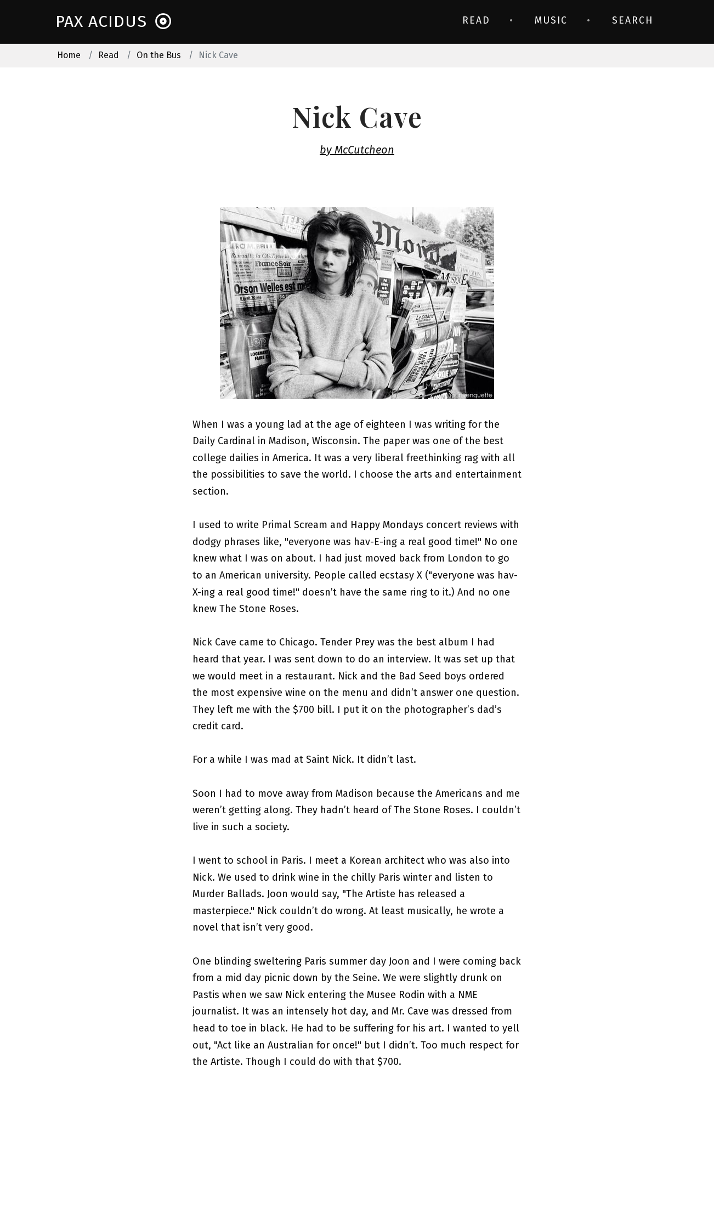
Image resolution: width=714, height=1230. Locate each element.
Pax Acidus (113, 21)
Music (551, 20)
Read (476, 20)
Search (632, 20)
